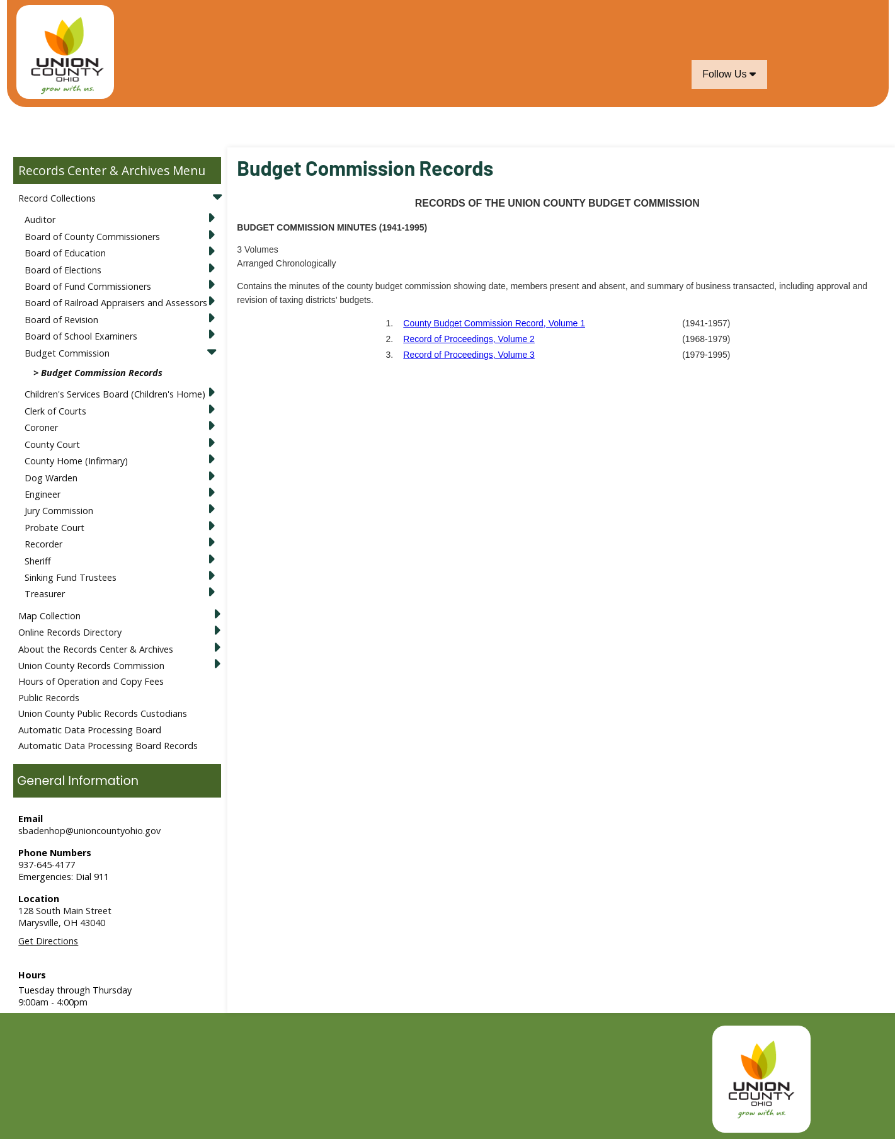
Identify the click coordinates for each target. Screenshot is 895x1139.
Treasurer (45, 594)
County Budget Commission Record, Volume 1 (494, 323)
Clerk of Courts (55, 411)
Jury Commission (59, 511)
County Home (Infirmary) (76, 461)
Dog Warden (51, 478)
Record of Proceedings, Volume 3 (469, 355)
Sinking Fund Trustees (71, 577)
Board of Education (65, 253)
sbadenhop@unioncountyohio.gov (89, 831)
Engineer (42, 494)
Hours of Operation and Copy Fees (91, 681)
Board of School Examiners (81, 336)
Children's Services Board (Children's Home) (115, 394)
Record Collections (57, 198)
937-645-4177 (46, 865)
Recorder (43, 544)
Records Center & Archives (93, 170)
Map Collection (49, 616)
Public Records (48, 698)
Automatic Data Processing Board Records (108, 746)
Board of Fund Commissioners (88, 286)
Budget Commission (67, 353)
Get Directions (48, 941)
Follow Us (729, 74)
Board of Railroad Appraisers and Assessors (116, 303)
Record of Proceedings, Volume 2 (469, 339)
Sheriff (38, 561)
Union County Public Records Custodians (102, 713)
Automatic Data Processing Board (89, 730)
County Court (52, 444)
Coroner (41, 427)
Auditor (40, 220)
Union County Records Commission (91, 666)
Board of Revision (61, 320)
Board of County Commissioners (92, 237)
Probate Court (54, 528)
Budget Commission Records (101, 373)
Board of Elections (63, 270)
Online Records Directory (70, 632)
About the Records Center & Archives (95, 649)
